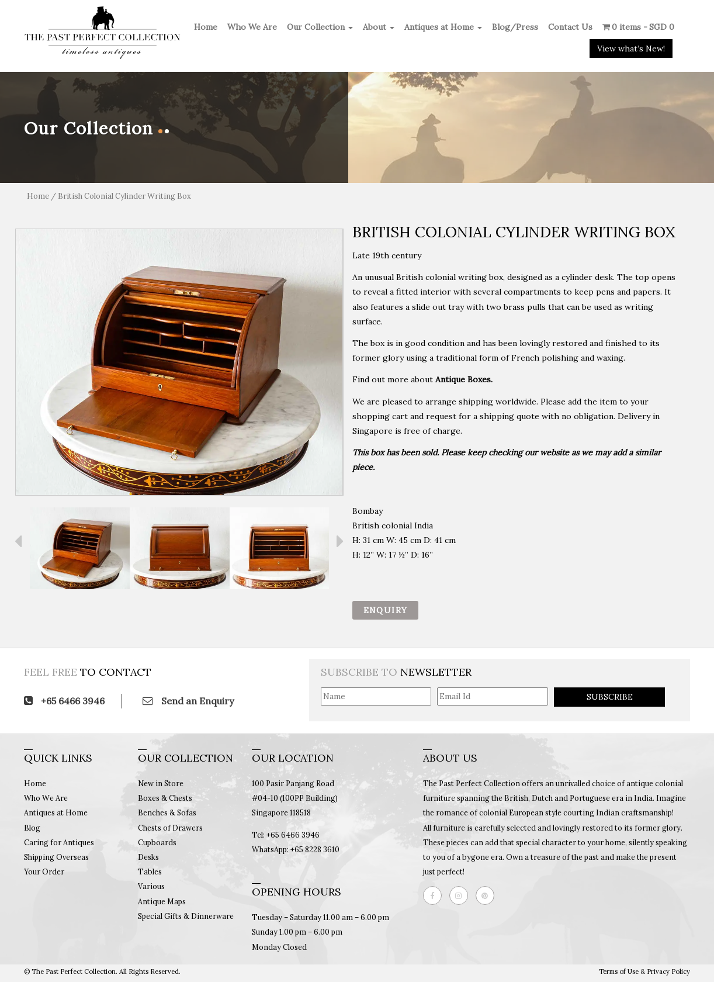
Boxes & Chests (165, 798)
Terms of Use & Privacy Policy (644, 971)
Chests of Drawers (170, 827)
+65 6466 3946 (64, 701)
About (378, 27)
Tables (150, 871)
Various (151, 886)
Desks (148, 857)
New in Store (160, 783)
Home (205, 27)
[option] (179, 362)
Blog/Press (515, 27)
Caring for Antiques (59, 842)
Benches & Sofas (167, 812)
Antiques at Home (443, 27)
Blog (32, 827)
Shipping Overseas (56, 857)
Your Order (44, 871)
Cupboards (157, 842)
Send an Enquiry (188, 701)
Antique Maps (162, 901)
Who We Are (252, 27)
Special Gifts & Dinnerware (186, 916)
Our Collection (320, 27)
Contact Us (570, 27)
